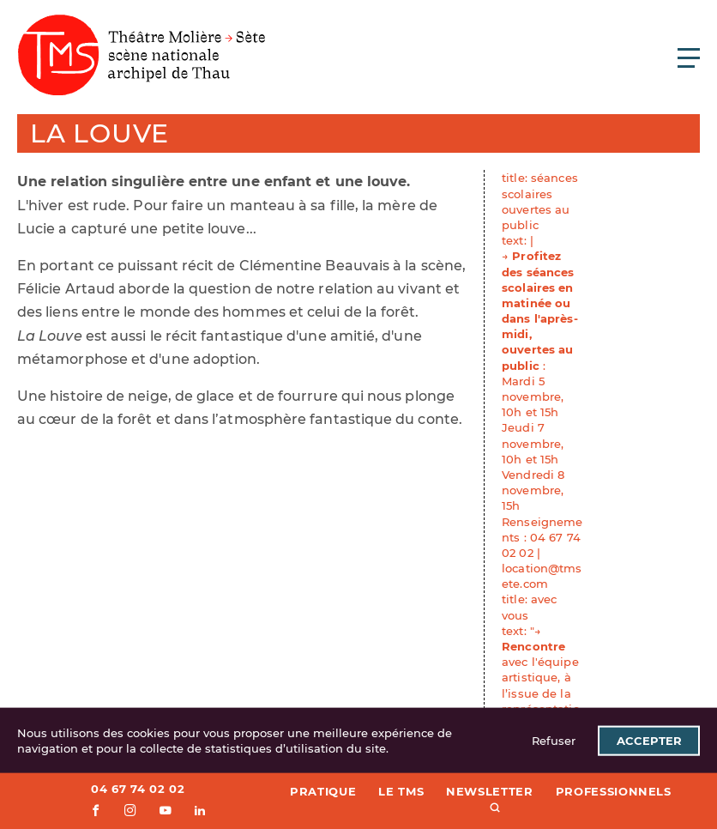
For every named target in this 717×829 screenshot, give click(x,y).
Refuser (553, 740)
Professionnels (614, 791)
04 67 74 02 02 (137, 789)
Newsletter (489, 791)
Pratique (323, 791)
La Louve (99, 133)
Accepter (649, 740)
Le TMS (401, 791)
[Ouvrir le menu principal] (689, 57)
